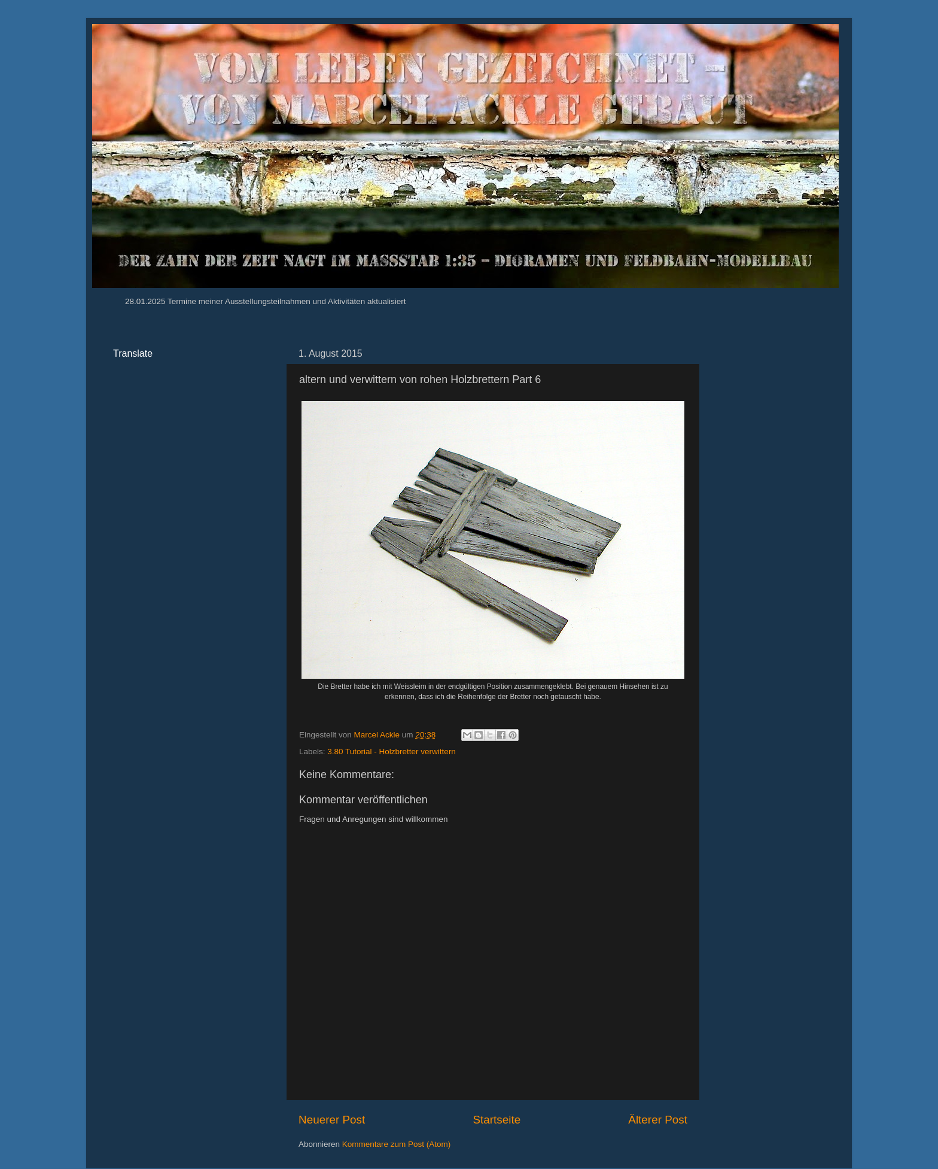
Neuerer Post (332, 1119)
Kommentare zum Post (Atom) (396, 1144)
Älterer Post (657, 1119)
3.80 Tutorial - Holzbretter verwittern (391, 751)
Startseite (496, 1119)
